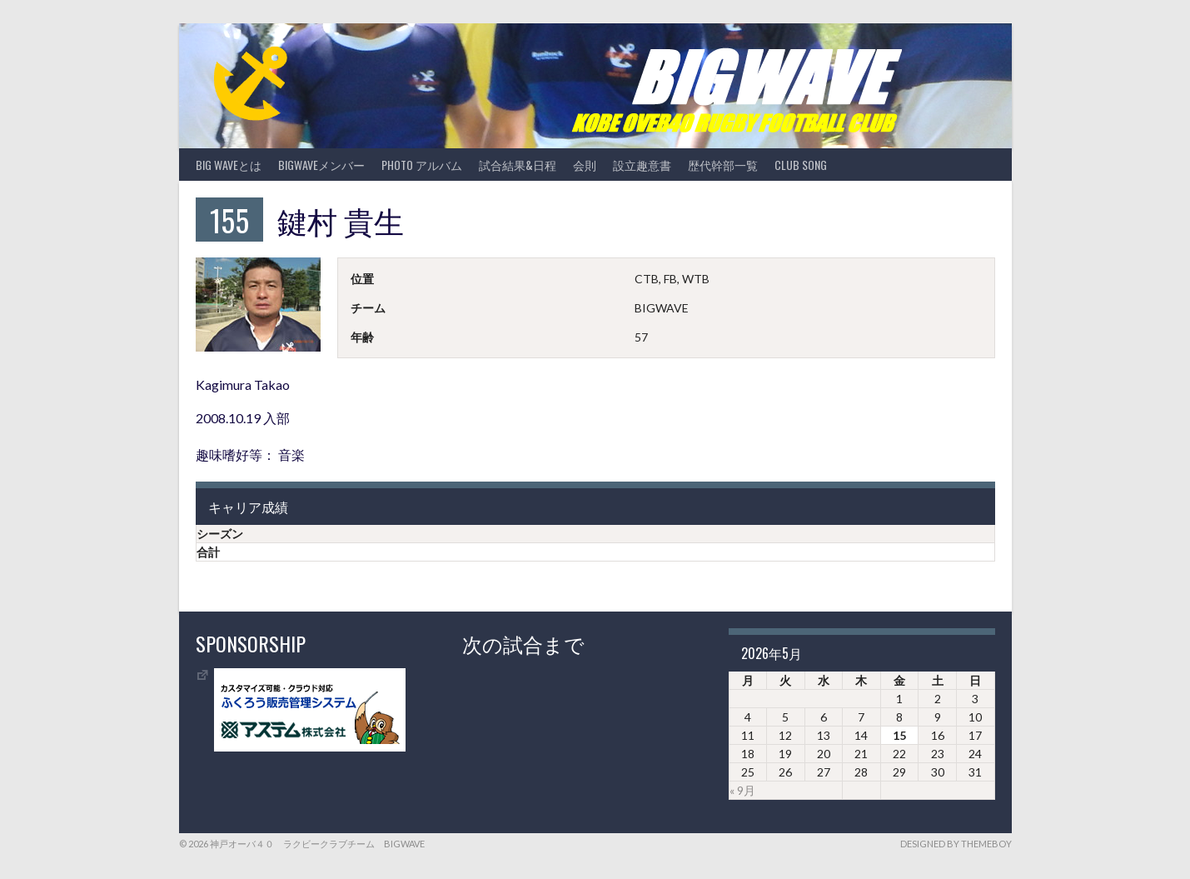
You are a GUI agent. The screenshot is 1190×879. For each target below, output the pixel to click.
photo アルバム (421, 164)
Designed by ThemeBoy (956, 843)
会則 (584, 164)
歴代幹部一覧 (723, 164)
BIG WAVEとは (228, 164)
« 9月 (742, 790)
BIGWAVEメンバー (321, 164)
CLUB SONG (800, 164)
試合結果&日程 (517, 164)
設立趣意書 (642, 164)
